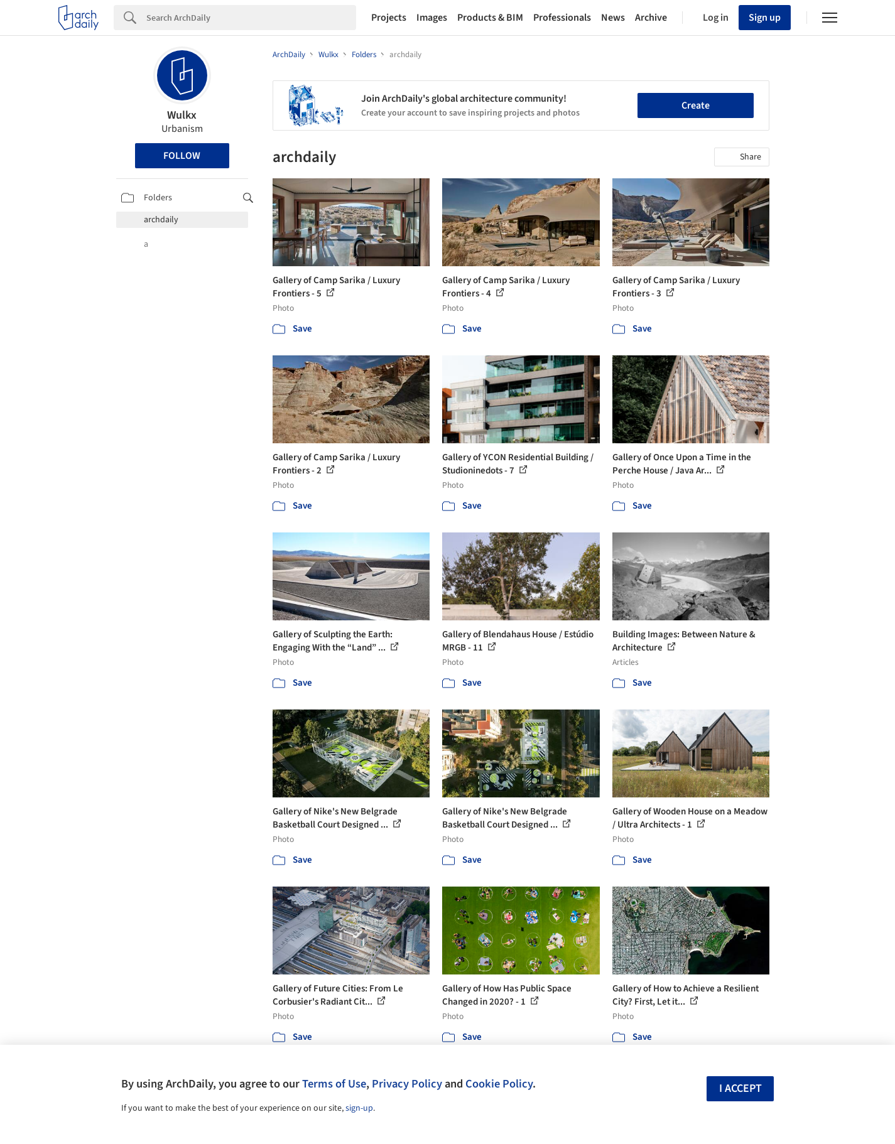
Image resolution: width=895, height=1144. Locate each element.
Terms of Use (334, 1084)
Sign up (765, 17)
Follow (181, 156)
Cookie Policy (499, 1084)
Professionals (562, 18)
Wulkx (182, 115)
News (613, 18)
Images (431, 18)
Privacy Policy (407, 1084)
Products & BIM (490, 18)
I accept (740, 1088)
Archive (651, 18)
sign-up (359, 1108)
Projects (388, 18)
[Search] (251, 17)
